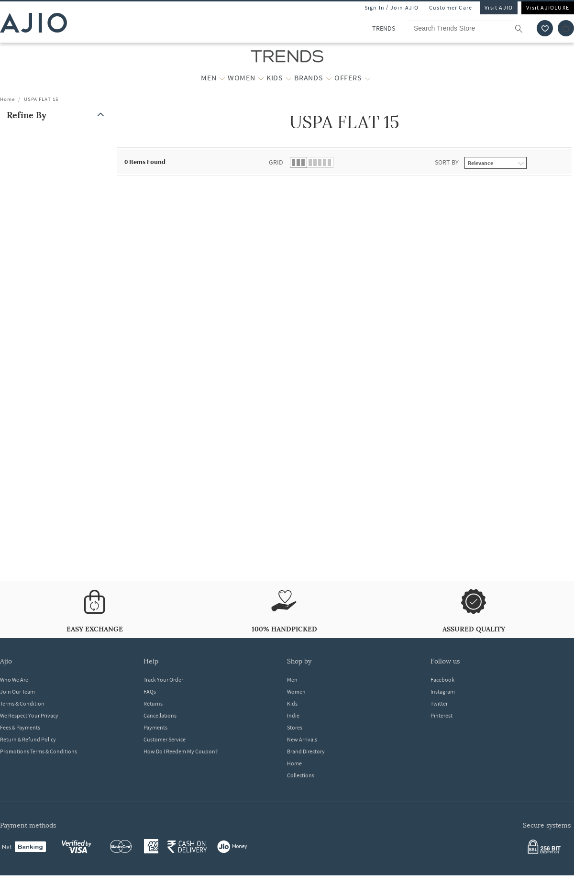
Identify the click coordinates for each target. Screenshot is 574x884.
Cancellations (160, 715)
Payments (155, 727)
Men (292, 679)
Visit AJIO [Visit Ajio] (499, 7)
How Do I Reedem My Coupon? (181, 751)
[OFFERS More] (367, 78)
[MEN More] (222, 78)
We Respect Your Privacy (29, 715)
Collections (300, 775)
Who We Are (14, 679)
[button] (57, 115)
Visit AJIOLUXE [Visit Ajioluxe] (547, 7)
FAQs (150, 691)
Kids (292, 703)
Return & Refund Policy (28, 739)
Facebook (442, 679)
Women (296, 691)
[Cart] (566, 28)
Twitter (439, 703)
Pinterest (441, 715)
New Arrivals (302, 739)
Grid (276, 162)
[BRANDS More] (328, 78)
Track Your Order (163, 679)
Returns (153, 703)
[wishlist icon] (545, 28)
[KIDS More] (288, 78)
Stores (294, 727)
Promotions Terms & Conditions (38, 751)
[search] (523, 28)
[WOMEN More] (260, 78)
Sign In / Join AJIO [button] (391, 7)
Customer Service (165, 739)
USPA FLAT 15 (41, 99)
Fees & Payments (20, 727)
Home (7, 99)
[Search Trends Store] (470, 28)
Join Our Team (17, 691)
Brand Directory (306, 751)
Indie (293, 715)
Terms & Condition (22, 703)
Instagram (442, 691)
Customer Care (451, 7)
